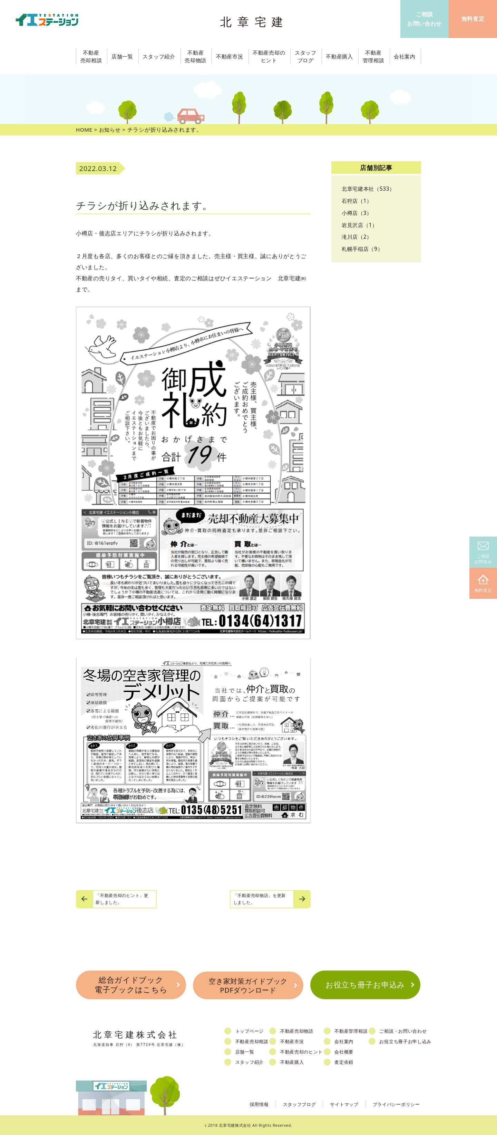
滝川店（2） (358, 236)
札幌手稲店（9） (364, 249)
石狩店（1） (358, 201)
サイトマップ (339, 1103)
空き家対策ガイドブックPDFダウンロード (248, 984)
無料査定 (483, 584)
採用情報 (251, 1103)
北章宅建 (255, 21)
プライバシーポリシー (394, 1103)
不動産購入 (293, 1062)
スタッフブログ (293, 1103)
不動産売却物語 (298, 1031)
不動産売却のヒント (303, 1051)
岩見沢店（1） (361, 225)
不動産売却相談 (253, 1041)
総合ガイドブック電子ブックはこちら (131, 984)
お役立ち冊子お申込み (365, 984)
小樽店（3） (358, 213)
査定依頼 (345, 1062)
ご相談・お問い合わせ (405, 1031)
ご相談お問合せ (483, 553)
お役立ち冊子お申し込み (407, 1041)
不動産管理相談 (352, 1031)
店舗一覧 (245, 1051)
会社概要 (345, 1051)
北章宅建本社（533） (370, 188)
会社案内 (345, 1041)
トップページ (250, 1031)
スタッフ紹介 (250, 1062)
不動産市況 (230, 56)
